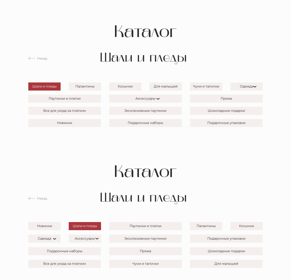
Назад (42, 58)
